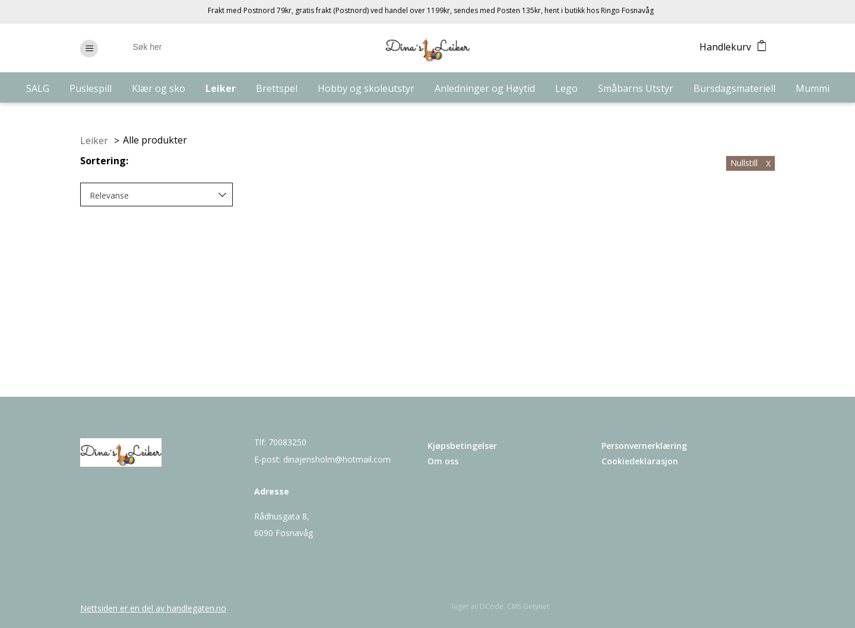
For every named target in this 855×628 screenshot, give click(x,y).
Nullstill (750, 162)
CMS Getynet (528, 606)
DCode (492, 606)
